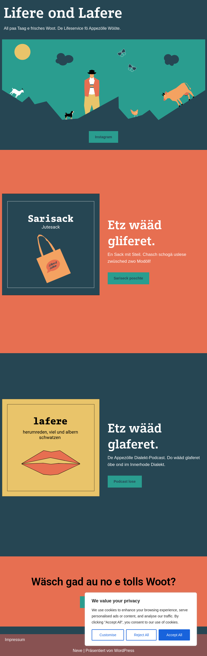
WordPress (124, 650)
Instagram (103, 137)
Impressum (15, 639)
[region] (141, 619)
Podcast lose (125, 481)
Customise (108, 635)
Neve (77, 650)
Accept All (174, 635)
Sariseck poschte (128, 278)
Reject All (141, 635)
